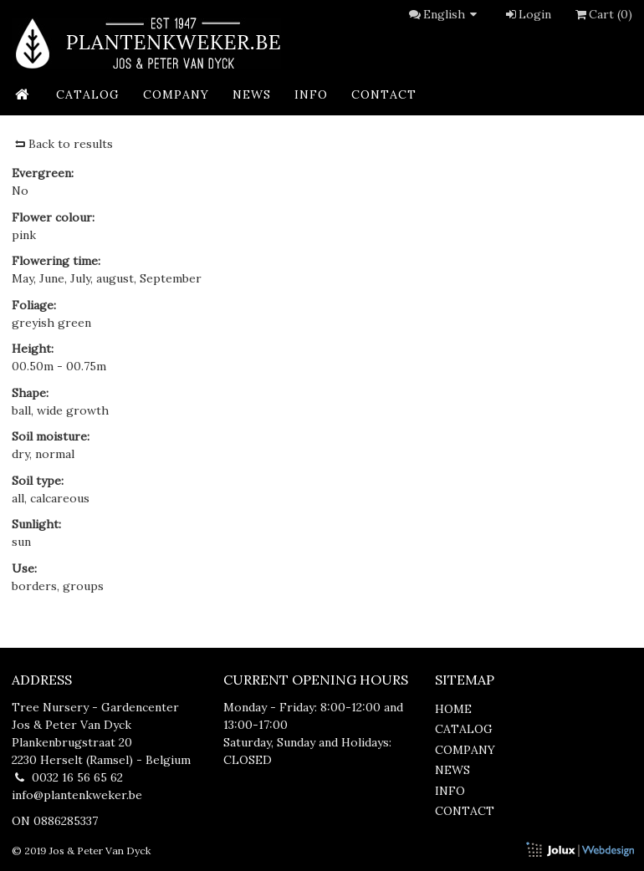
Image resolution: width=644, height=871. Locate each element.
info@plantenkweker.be (77, 794)
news (252, 94)
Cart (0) (602, 14)
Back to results (62, 143)
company (176, 94)
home (453, 708)
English (452, 14)
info (311, 94)
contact (384, 94)
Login (527, 14)
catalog (88, 94)
